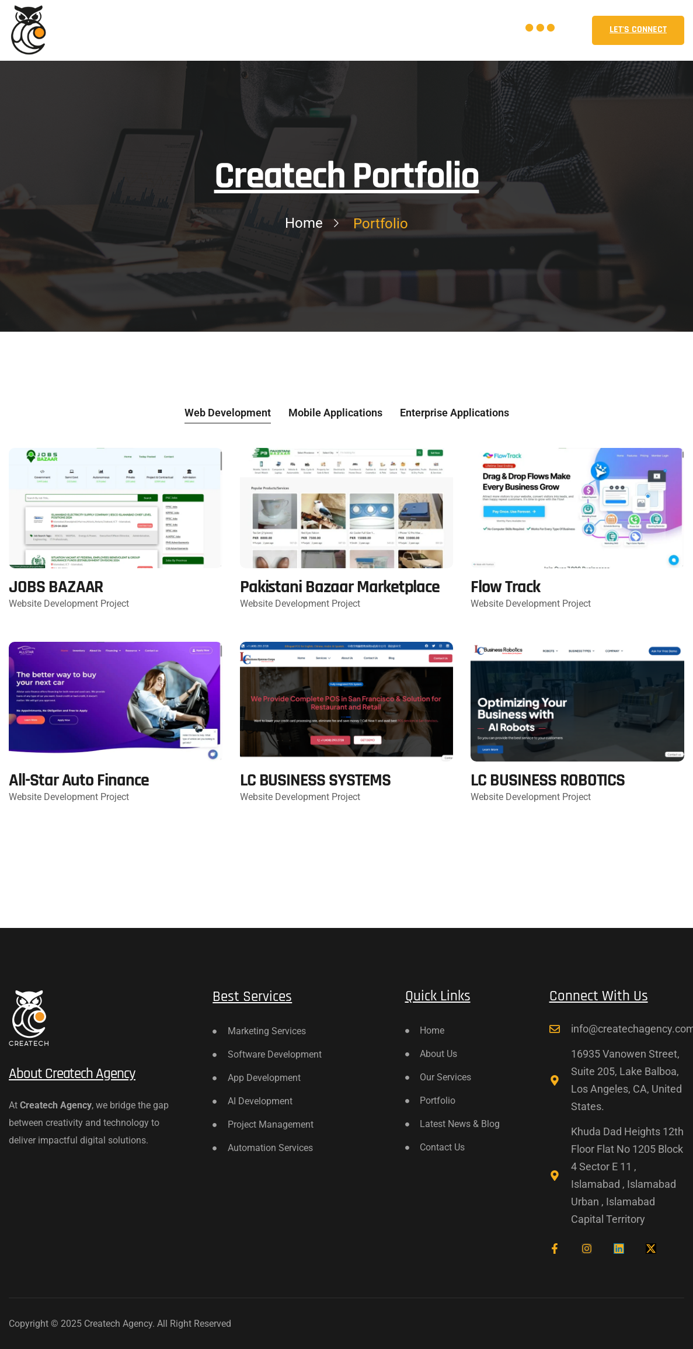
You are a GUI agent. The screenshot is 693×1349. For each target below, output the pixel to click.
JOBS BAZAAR (56, 587)
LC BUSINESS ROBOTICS (548, 780)
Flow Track (505, 587)
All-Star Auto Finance (79, 780)
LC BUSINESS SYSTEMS (315, 780)
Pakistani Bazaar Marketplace (340, 587)
